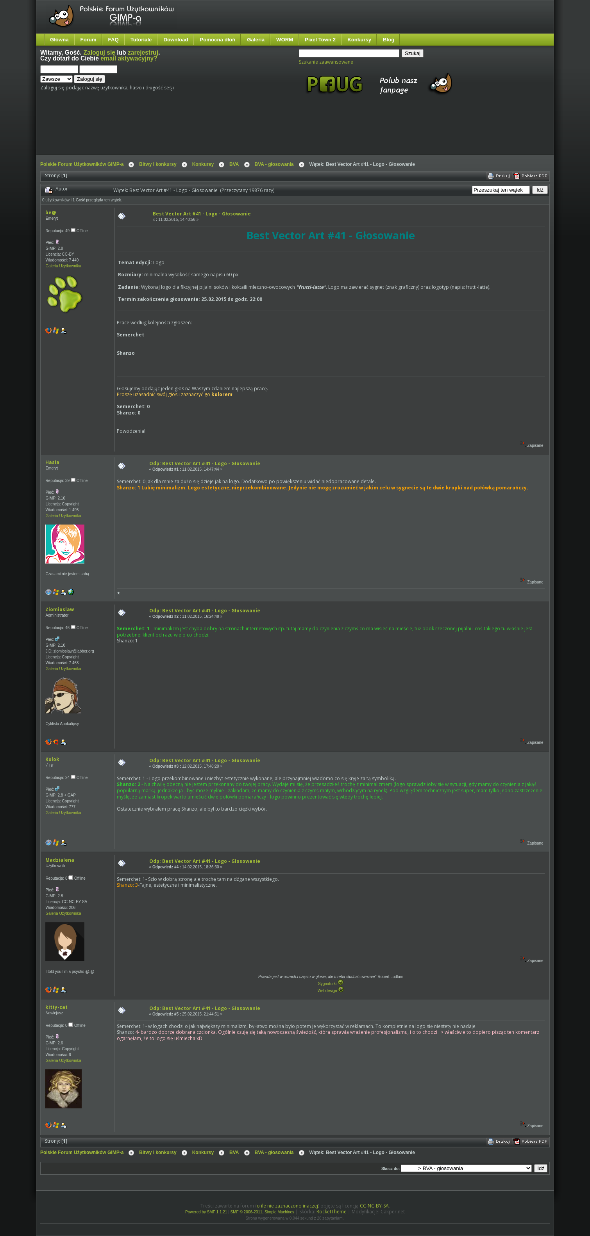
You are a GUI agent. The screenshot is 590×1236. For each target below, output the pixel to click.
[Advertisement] (186, 131)
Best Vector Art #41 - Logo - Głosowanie (202, 213)
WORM (284, 40)
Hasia (52, 462)
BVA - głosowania (274, 164)
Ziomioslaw (59, 609)
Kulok (52, 759)
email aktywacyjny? (128, 58)
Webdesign (331, 991)
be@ (50, 212)
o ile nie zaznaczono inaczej (287, 1205)
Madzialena (59, 860)
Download (175, 40)
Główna (59, 40)
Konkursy (359, 40)
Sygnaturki (330, 984)
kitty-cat (56, 1007)
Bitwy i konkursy (157, 164)
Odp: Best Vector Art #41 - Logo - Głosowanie (204, 463)
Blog (388, 40)
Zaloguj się (99, 52)
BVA (234, 164)
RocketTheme (331, 1211)
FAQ (113, 40)
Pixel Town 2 (320, 40)
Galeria (256, 40)
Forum (88, 40)
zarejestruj (143, 52)
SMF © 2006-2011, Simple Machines (263, 1212)
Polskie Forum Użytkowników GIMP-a (81, 164)
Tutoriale (141, 40)
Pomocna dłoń (217, 40)
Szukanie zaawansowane (326, 62)
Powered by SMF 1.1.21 (206, 1212)
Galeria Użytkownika (63, 266)
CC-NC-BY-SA (374, 1205)
